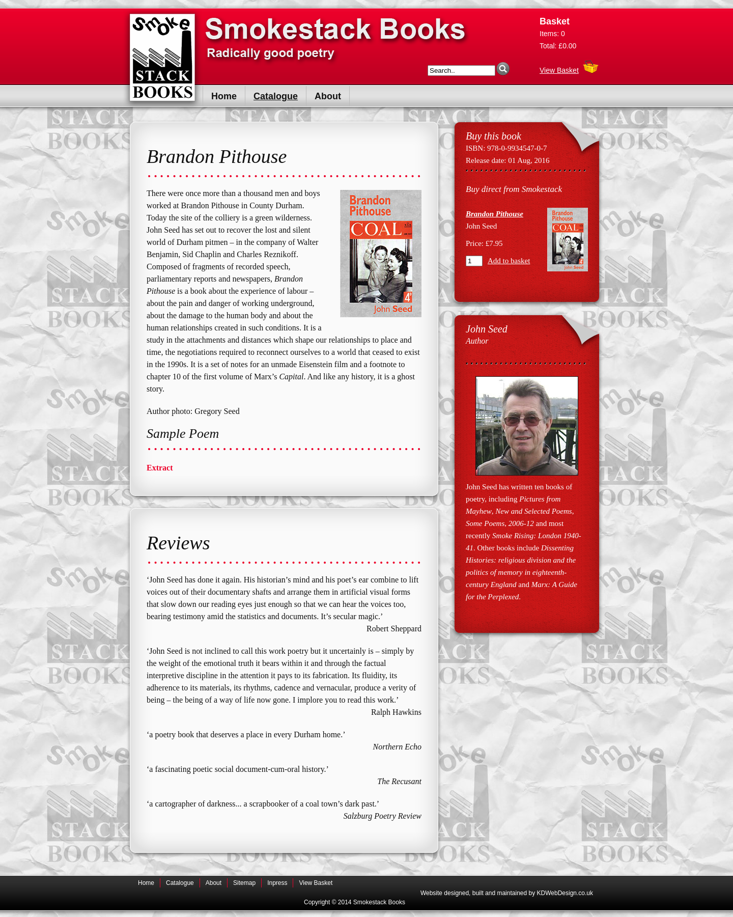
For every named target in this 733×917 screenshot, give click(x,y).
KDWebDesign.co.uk (565, 893)
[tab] (284, 468)
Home (224, 96)
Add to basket (509, 261)
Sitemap (244, 882)
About (328, 96)
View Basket (559, 67)
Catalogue (275, 96)
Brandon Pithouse (494, 214)
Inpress (277, 882)
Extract (160, 467)
